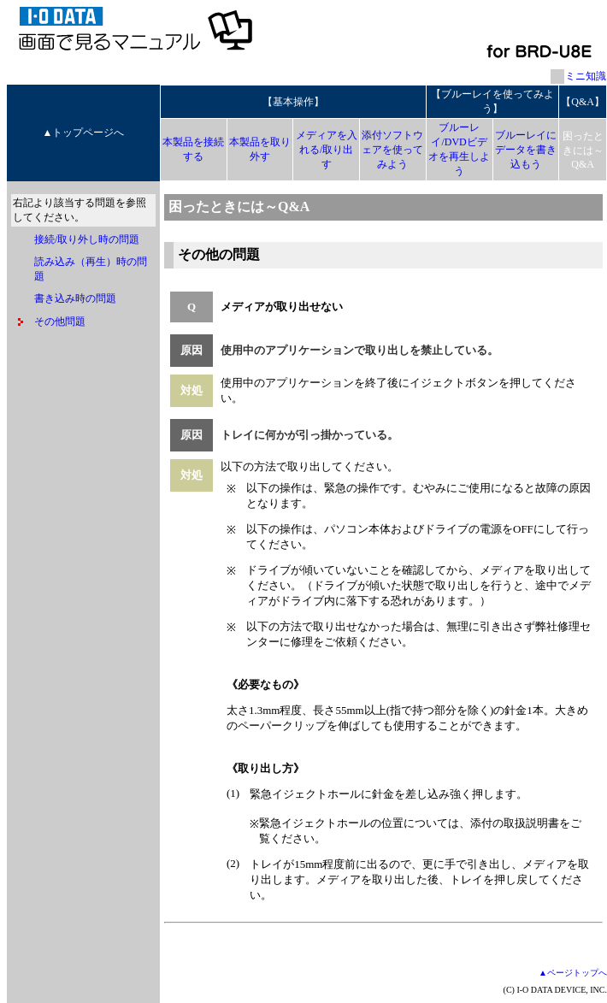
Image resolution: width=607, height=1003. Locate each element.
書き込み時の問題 (75, 298)
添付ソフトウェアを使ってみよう (392, 149)
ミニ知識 (585, 76)
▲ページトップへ (573, 972)
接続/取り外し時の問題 (86, 239)
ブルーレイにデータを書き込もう (526, 149)
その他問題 (59, 321)
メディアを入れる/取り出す (326, 149)
